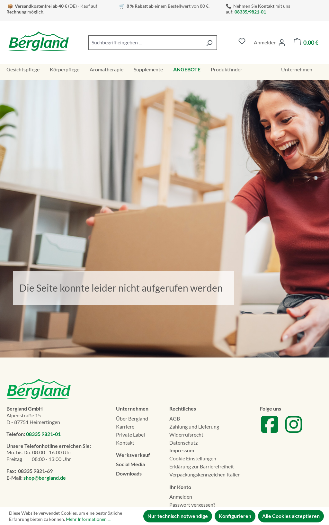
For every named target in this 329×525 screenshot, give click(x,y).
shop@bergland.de (44, 478)
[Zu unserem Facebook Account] (269, 432)
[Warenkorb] (306, 42)
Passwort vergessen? (192, 505)
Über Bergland (132, 418)
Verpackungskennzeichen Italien (205, 474)
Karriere (125, 426)
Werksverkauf (133, 455)
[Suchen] (209, 42)
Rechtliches (182, 408)
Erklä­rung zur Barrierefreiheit (201, 466)
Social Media (130, 464)
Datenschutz (183, 442)
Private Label (130, 434)
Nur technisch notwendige (177, 516)
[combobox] (145, 42)
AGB (174, 418)
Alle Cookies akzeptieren (291, 516)
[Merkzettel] (242, 42)
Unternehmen (132, 408)
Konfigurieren (235, 516)
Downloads (129, 473)
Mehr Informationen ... (88, 519)
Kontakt (125, 442)
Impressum (181, 450)
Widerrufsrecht (186, 434)
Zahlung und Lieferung (194, 426)
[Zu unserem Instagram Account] (293, 432)
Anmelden (180, 496)
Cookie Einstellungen (192, 458)
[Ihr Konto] (269, 42)
